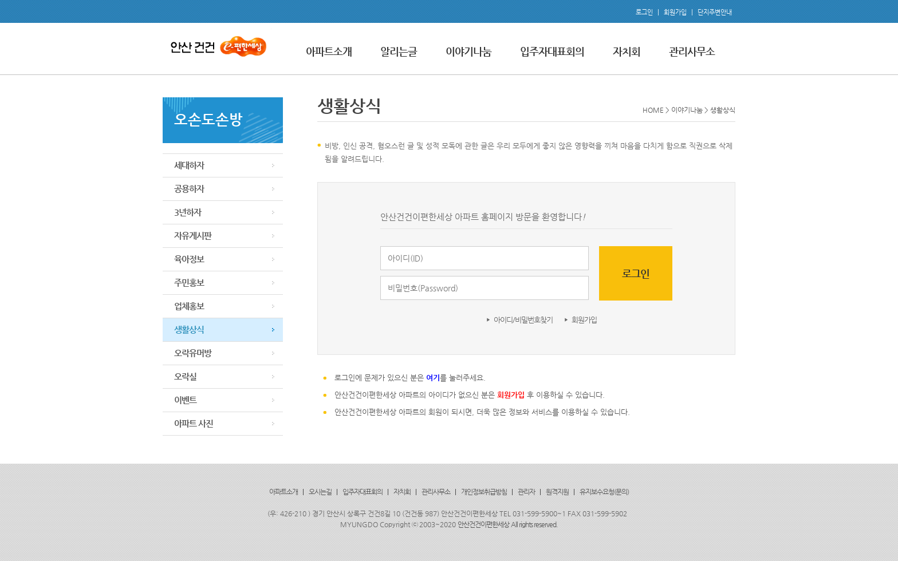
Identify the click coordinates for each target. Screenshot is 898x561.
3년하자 (187, 212)
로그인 (644, 12)
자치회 (626, 51)
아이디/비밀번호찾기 (523, 319)
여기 (433, 377)
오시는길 (320, 492)
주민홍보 (189, 282)
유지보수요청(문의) (604, 492)
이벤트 (185, 400)
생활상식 (189, 329)
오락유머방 (192, 353)
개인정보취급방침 (484, 492)
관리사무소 (692, 51)
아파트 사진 (193, 423)
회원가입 (675, 12)
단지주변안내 (715, 12)
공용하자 (189, 188)
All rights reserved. (534, 524)
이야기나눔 (468, 51)
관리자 (526, 492)
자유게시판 (192, 235)
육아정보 (189, 259)
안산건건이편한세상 (483, 524)
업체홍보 (189, 306)
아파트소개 (329, 51)
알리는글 (398, 51)
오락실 (185, 376)
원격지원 (557, 492)
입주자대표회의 (552, 51)
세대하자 (189, 165)
